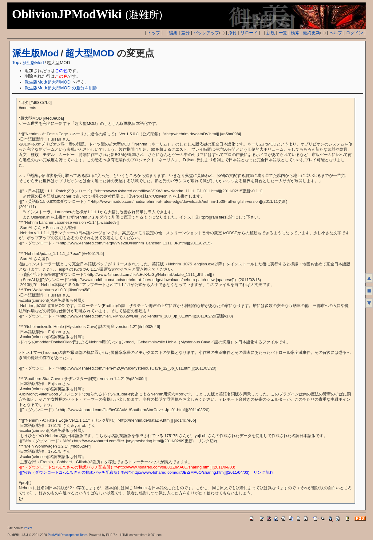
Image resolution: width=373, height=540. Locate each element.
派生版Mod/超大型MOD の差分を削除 (61, 87)
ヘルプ (335, 32)
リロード (249, 32)
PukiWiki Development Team (67, 535)
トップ (153, 32)
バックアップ (206, 32)
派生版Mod (35, 53)
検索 (295, 32)
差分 (185, 32)
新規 (270, 32)
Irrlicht (28, 528)
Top (15, 62)
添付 (232, 32)
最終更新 (311, 32)
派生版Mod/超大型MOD (48, 82)
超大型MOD (89, 53)
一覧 (283, 32)
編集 (173, 32)
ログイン (354, 32)
